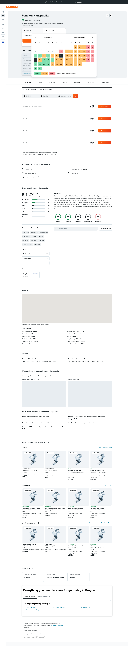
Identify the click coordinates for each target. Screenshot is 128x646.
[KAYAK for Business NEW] (3, 32)
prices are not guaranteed (57, 629)
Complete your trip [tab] (30, 601)
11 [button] (44, 56)
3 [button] (39, 51)
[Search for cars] (3, 19)
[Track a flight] (3, 28)
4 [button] (88, 47)
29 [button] (61, 64)
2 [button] (35, 51)
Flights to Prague (30, 611)
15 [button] (61, 56)
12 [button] (48, 56)
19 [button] (48, 60)
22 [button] (61, 60)
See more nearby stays (105, 451)
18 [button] (44, 60)
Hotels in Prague (85, 611)
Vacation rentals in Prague (33, 614)
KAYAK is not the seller (68, 635)
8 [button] (61, 51)
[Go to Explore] (3, 24)
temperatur (37, 248)
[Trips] (3, 37)
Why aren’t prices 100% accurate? (68, 641)
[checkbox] (31, 279)
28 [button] (57, 64)
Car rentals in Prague (59, 611)
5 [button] (48, 51)
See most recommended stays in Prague (100, 527)
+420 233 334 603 (27, 25)
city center (25, 244)
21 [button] (57, 60)
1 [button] (75, 47)
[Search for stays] (3, 16)
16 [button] (35, 60)
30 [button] (35, 68)
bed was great (44, 236)
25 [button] (44, 64)
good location (26, 240)
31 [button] (39, 68)
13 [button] (52, 56)
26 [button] (48, 64)
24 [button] (40, 64)
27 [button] (52, 64)
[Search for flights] (3, 12)
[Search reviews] (77, 232)
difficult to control (27, 248)
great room (25, 236)
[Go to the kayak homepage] (12, 7)
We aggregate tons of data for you (68, 638)
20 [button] (52, 60)
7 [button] (56, 51)
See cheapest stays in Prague (103, 489)
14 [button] (57, 56)
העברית (79, 2)
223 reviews (36, 20)
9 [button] (35, 56)
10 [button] (40, 56)
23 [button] (35, 64)
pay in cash (41, 244)
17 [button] (39, 60)
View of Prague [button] (49, 473)
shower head (34, 236)
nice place (33, 244)
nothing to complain (37, 240)
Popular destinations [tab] (44, 601)
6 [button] (52, 51)
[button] (126, 2)
